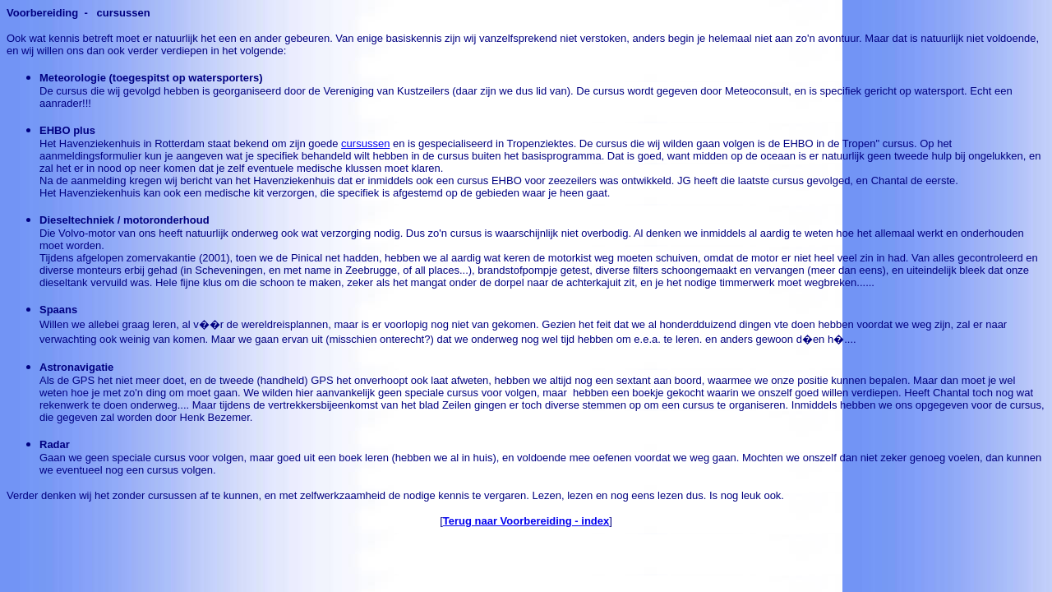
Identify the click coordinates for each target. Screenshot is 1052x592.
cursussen (365, 143)
